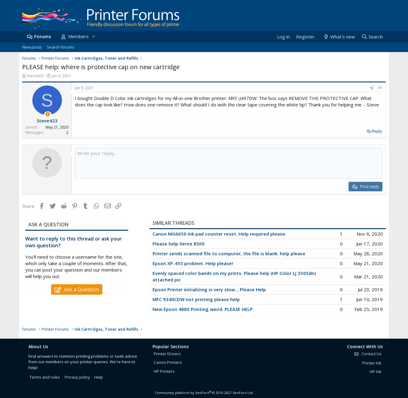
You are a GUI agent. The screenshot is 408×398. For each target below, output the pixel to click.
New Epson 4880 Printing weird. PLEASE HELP (203, 309)
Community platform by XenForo (204, 392)
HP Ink (375, 371)
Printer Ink (371, 363)
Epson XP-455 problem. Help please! (193, 263)
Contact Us (367, 353)
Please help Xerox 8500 (179, 244)
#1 (380, 87)
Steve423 (35, 75)
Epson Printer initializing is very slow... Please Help (209, 289)
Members (78, 36)
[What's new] (339, 36)
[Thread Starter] (47, 114)
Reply (377, 131)
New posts (32, 47)
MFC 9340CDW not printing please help (196, 299)
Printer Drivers (167, 353)
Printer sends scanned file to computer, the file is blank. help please (229, 253)
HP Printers (164, 371)
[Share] (372, 88)
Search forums (61, 47)
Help (98, 377)
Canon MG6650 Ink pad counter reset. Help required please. (219, 234)
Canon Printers (168, 362)
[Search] (372, 36)
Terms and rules (45, 377)
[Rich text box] (228, 163)
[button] (93, 36)
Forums (42, 36)
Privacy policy (77, 377)
